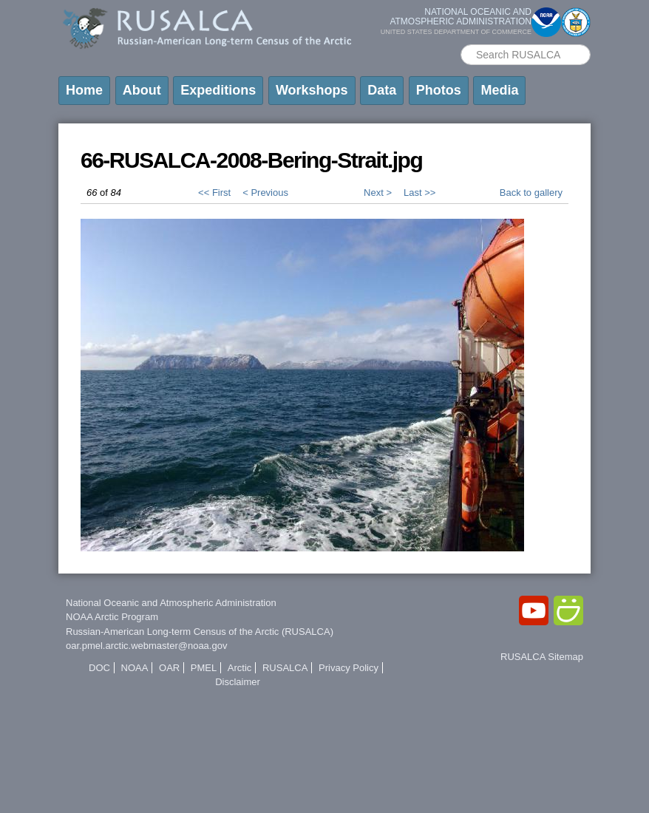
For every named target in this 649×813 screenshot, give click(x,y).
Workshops (312, 90)
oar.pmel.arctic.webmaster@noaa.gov (146, 645)
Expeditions (218, 90)
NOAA (135, 667)
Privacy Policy (348, 667)
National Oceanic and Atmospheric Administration (171, 602)
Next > (378, 192)
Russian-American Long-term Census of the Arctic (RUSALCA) (199, 631)
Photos (438, 90)
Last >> (419, 192)
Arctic (240, 667)
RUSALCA (284, 667)
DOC (99, 667)
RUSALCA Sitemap (541, 656)
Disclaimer (237, 681)
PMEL (204, 667)
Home (84, 90)
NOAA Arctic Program (112, 616)
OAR (169, 667)
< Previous (265, 192)
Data (381, 90)
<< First (214, 192)
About (142, 90)
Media (499, 90)
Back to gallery (531, 192)
